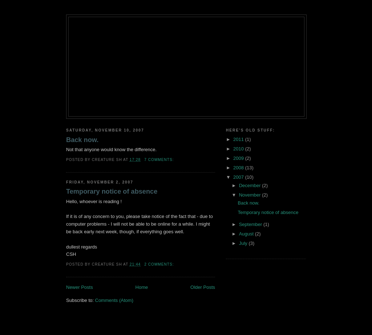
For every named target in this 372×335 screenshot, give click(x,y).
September (251, 224)
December (250, 185)
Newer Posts (79, 287)
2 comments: (159, 264)
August (247, 234)
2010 (239, 149)
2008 (239, 167)
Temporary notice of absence (111, 191)
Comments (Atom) (114, 300)
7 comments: (159, 160)
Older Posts (202, 287)
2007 (239, 177)
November (250, 195)
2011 (239, 139)
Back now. (82, 140)
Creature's (186, 29)
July (244, 243)
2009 (239, 158)
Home (142, 287)
